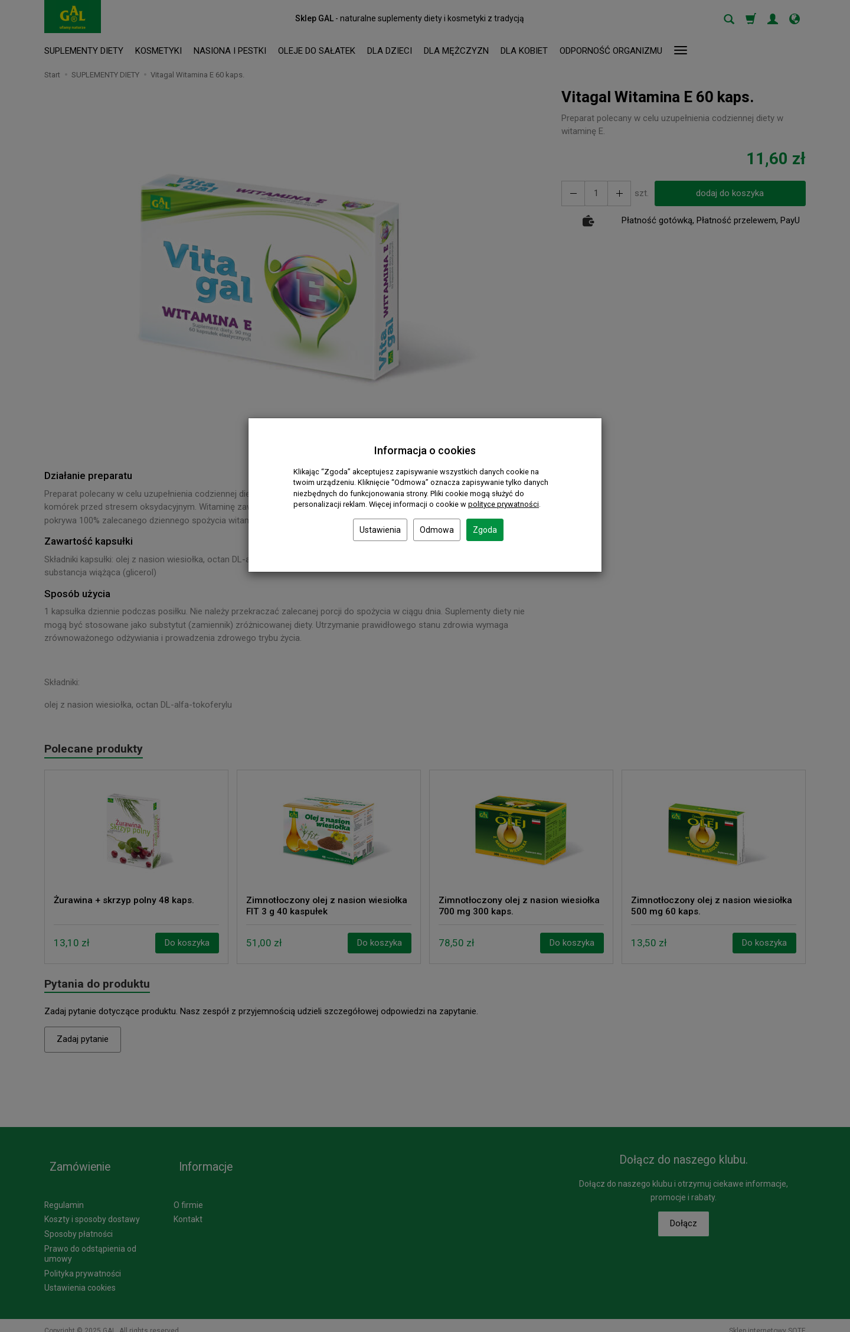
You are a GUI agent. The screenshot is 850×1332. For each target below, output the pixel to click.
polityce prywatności (503, 504)
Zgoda (485, 530)
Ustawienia (380, 530)
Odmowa (437, 530)
